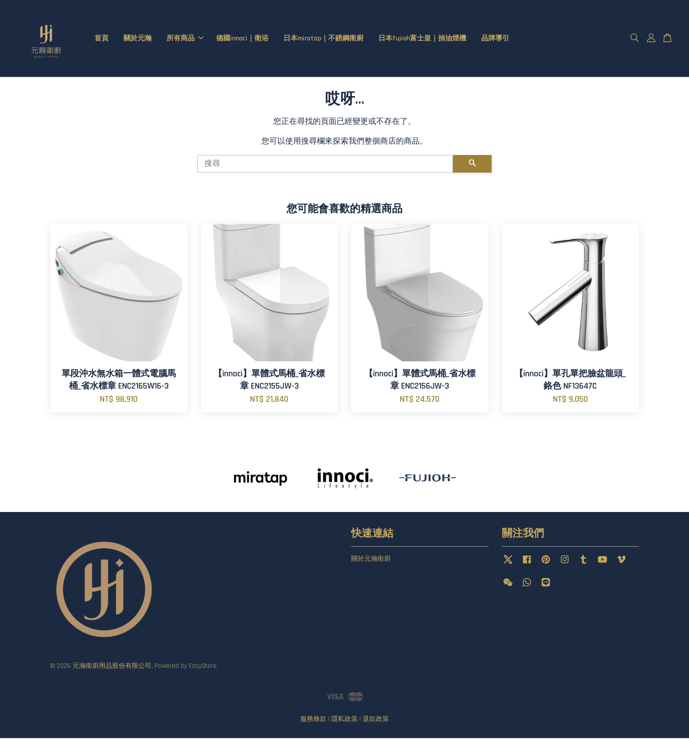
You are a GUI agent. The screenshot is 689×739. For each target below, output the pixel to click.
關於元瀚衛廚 (371, 559)
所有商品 (185, 38)
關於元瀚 (137, 38)
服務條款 (313, 720)
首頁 (101, 38)
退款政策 (376, 720)
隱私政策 (344, 720)
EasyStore (203, 667)
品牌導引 (495, 38)
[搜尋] (325, 164)
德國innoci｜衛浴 (242, 38)
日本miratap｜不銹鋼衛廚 (323, 38)
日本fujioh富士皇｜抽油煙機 (422, 38)
